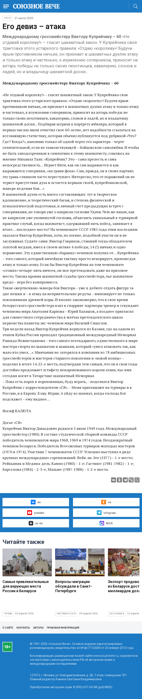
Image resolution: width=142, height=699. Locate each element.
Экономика (116, 613)
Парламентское (66, 613)
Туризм (8, 613)
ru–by (36, 523)
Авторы (38, 627)
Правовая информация (63, 627)
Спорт (7, 18)
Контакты (23, 627)
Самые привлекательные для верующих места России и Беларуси (26, 586)
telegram (106, 512)
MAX (106, 523)
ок (106, 502)
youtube (35, 512)
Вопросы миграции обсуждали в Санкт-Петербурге (73, 586)
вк (36, 502)
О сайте (8, 627)
